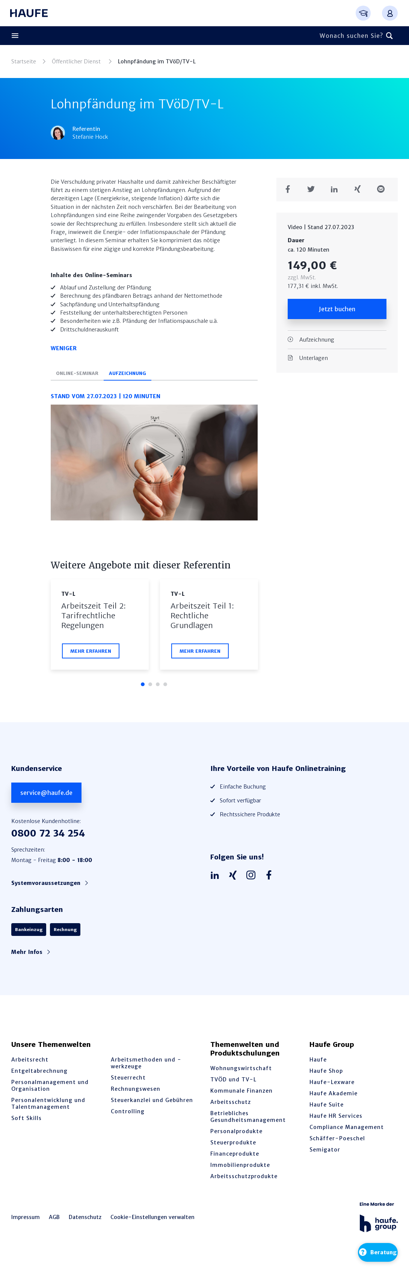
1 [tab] (143, 695)
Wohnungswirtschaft (241, 1079)
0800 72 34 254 (48, 844)
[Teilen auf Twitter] (313, 189)
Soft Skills (26, 1129)
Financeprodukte (234, 1164)
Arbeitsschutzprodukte (244, 1187)
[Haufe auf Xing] (234, 886)
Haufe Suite (326, 1115)
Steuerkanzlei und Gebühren (152, 1111)
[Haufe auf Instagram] (252, 886)
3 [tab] (158, 695)
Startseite (23, 61)
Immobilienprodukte (240, 1176)
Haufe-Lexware (332, 1093)
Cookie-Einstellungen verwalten (152, 1228)
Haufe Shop (326, 1081)
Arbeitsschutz (230, 1113)
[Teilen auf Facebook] (290, 189)
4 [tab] (165, 695)
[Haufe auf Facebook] (270, 886)
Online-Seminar (83, 381)
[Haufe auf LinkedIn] (216, 886)
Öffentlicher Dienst (76, 61)
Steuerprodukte (233, 1153)
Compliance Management (346, 1138)
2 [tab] (150, 695)
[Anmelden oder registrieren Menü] (390, 13)
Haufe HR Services (335, 1126)
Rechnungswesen (135, 1099)
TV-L (69, 601)
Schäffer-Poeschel (337, 1149)
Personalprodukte (236, 1142)
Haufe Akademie (333, 1104)
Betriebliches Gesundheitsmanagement (248, 1127)
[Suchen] (389, 35)
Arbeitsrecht (29, 1070)
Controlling (128, 1122)
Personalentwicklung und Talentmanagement (48, 1114)
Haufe (318, 1070)
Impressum (25, 1228)
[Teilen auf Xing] (360, 189)
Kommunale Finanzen (241, 1101)
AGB (54, 1228)
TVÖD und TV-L (233, 1090)
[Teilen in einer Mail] (383, 189)
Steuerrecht (128, 1088)
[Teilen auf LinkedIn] (337, 189)
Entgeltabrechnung (39, 1081)
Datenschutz (85, 1228)
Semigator (324, 1160)
